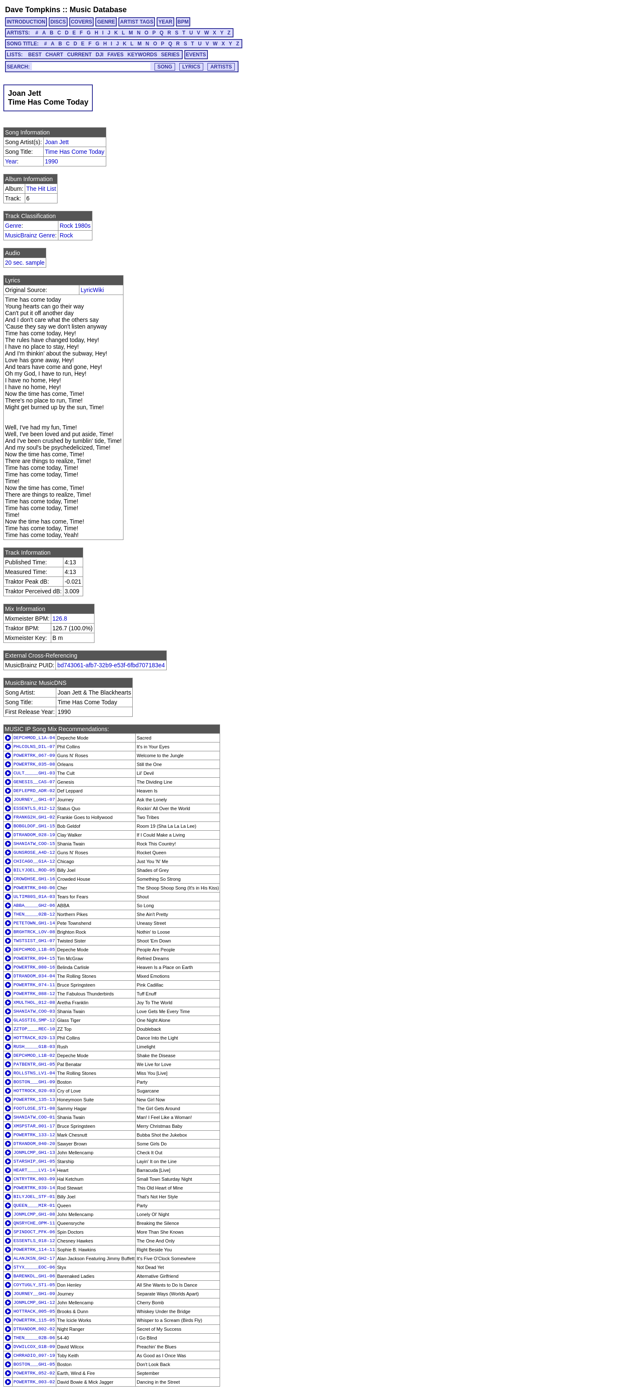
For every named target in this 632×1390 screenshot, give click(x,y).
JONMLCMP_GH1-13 (34, 1152)
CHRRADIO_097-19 (34, 1355)
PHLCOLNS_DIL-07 (34, 746)
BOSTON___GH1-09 (34, 1082)
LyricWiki (92, 290)
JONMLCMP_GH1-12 (34, 1302)
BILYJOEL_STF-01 (34, 1196)
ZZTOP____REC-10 (34, 1029)
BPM (183, 22)
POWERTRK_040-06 (34, 887)
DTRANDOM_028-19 (34, 834)
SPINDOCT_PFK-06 (34, 1232)
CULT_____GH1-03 (34, 773)
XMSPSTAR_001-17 (34, 1126)
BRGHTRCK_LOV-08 (34, 932)
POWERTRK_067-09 (34, 755)
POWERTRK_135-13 (34, 1099)
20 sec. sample (25, 262)
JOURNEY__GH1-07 (34, 799)
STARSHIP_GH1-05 (34, 1161)
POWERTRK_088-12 (34, 993)
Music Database (98, 9)
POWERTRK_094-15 (34, 958)
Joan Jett (57, 142)
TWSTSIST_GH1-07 (34, 940)
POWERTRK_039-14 (34, 1187)
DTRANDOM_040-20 (34, 1143)
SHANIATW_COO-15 (34, 843)
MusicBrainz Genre (30, 235)
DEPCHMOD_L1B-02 (34, 1055)
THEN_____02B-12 (34, 914)
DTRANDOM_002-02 (34, 1329)
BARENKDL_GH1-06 (34, 1276)
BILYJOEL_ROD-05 (34, 870)
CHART (54, 55)
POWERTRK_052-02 (34, 1373)
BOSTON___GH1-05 (34, 1364)
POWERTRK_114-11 (34, 1249)
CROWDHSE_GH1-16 (34, 879)
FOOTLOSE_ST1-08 (34, 1108)
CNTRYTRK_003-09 (34, 1179)
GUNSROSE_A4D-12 (34, 852)
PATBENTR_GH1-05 (34, 1064)
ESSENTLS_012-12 (34, 808)
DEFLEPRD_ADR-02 (34, 790)
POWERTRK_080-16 (34, 967)
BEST (35, 55)
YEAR (165, 22)
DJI (100, 55)
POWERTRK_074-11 (34, 984)
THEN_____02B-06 (34, 1337)
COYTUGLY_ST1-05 (34, 1284)
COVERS (81, 22)
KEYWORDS (142, 55)
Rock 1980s (75, 225)
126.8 (59, 618)
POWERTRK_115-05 (34, 1320)
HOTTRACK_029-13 (34, 1037)
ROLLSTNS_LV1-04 (34, 1073)
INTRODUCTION (26, 22)
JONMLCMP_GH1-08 (34, 1214)
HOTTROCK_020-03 (34, 1090)
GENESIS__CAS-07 (34, 782)
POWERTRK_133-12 (34, 1134)
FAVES (115, 55)
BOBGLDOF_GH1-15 (34, 826)
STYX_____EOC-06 (34, 1267)
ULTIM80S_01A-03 (34, 896)
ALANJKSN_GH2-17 (34, 1258)
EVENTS (196, 55)
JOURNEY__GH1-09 (34, 1293)
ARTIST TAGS (136, 22)
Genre (13, 225)
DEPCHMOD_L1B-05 (34, 949)
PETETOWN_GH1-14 (34, 923)
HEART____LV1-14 (34, 1170)
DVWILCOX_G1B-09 (34, 1346)
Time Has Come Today (75, 151)
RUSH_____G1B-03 (34, 1046)
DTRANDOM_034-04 (34, 976)
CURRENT (79, 55)
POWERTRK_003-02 (34, 1382)
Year (11, 161)
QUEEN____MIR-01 (34, 1205)
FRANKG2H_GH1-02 (34, 817)
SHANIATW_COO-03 (34, 1011)
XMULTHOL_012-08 (34, 1002)
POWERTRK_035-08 (34, 764)
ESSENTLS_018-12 (34, 1240)
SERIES (170, 55)
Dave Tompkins (32, 9)
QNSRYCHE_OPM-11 (34, 1223)
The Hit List (41, 188)
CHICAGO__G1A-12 (34, 861)
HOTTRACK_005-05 (34, 1311)
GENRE (106, 22)
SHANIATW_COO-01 (34, 1117)
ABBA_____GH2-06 (34, 905)
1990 (51, 161)
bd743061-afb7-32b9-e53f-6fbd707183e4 (111, 665)
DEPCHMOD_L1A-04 (34, 737)
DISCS (58, 22)
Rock (66, 235)
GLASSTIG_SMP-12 (34, 1020)
